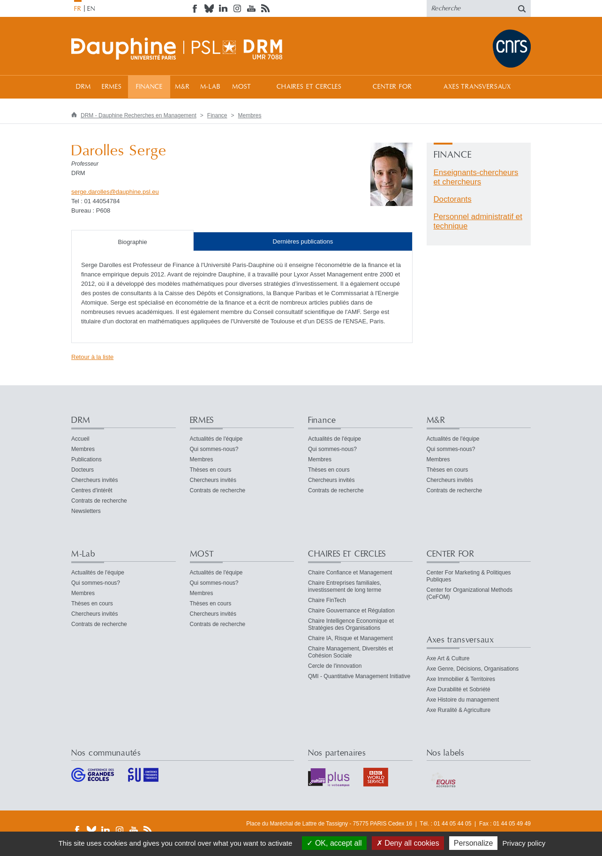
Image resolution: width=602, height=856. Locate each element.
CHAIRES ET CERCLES (309, 87)
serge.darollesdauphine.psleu (115, 191)
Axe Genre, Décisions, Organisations (473, 668)
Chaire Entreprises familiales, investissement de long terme (344, 586)
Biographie (132, 241)
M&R (182, 87)
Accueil (80, 439)
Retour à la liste (92, 356)
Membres (250, 115)
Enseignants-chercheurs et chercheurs (476, 177)
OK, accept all (334, 843)
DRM (83, 87)
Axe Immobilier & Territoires (461, 679)
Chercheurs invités (94, 480)
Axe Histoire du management (463, 699)
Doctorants (453, 199)
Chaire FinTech (327, 600)
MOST (241, 87)
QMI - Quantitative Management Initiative (359, 676)
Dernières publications (303, 241)
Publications (86, 459)
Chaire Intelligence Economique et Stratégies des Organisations (351, 624)
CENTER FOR (392, 87)
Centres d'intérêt (92, 490)
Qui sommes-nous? (214, 449)
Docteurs (82, 469)
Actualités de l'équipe (216, 439)
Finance (149, 87)
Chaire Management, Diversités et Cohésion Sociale (350, 652)
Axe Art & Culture (448, 658)
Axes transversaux (477, 87)
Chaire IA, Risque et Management (350, 638)
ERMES (112, 87)
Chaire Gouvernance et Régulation (351, 610)
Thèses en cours (211, 469)
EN (91, 9)
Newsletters (86, 511)
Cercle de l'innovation (334, 666)
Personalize (473, 843)
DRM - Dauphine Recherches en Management (138, 115)
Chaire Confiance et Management (350, 572)
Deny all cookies (407, 843)
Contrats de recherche (99, 500)
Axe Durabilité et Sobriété (458, 689)
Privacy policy (524, 843)
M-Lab (210, 87)
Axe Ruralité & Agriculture (459, 710)
